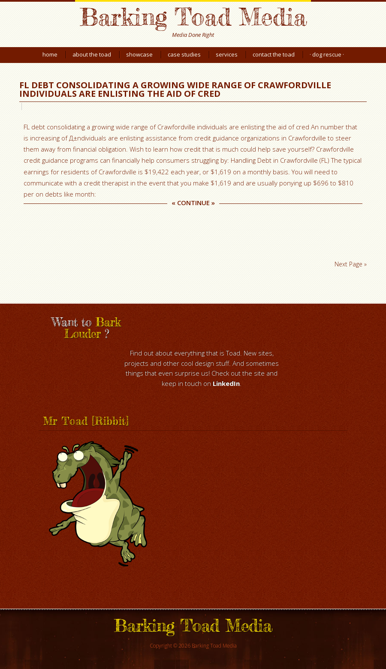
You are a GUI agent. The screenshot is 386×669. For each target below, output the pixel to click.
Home (49, 54)
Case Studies (184, 54)
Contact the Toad (274, 54)
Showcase (139, 54)
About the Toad (91, 54)
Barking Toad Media (193, 16)
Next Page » (351, 264)
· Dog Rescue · (327, 54)
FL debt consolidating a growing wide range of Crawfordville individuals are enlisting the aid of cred (175, 89)
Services (227, 54)
